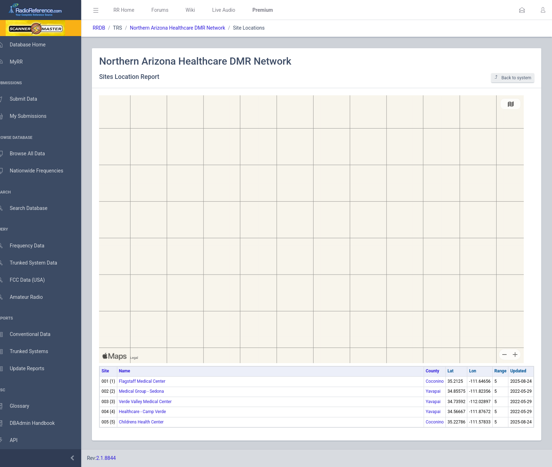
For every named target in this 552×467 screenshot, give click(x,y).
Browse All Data (27, 154)
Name (134, 370)
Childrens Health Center (151, 422)
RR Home (134, 10)
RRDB (109, 28)
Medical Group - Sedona (151, 391)
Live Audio (234, 10)
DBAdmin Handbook (32, 423)
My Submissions (28, 116)
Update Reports (27, 369)
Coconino (435, 381)
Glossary (19, 406)
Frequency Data (27, 246)
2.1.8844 (116, 458)
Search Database (29, 208)
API (14, 440)
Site (115, 370)
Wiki (200, 10)
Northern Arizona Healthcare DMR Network (188, 28)
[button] (522, 10)
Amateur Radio (26, 297)
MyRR (16, 62)
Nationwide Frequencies (37, 171)
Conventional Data (30, 334)
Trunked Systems (29, 351)
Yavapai (433, 391)
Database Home (28, 44)
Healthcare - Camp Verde (152, 411)
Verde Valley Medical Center (155, 401)
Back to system (512, 77)
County (432, 370)
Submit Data (24, 99)
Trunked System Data (34, 263)
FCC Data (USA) (27, 280)
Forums (170, 10)
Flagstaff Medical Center (152, 381)
